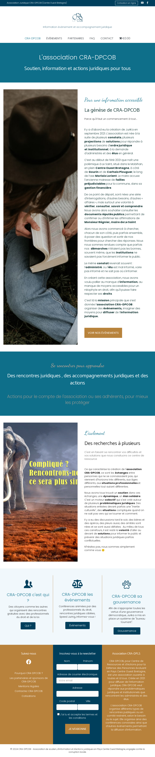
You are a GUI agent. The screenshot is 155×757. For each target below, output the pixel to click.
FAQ (92, 38)
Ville (88, 701)
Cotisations (29, 696)
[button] (28, 625)
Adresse (77, 688)
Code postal (67, 701)
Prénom (88, 661)
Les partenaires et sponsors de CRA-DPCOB (29, 679)
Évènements (54, 38)
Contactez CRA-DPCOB (29, 691)
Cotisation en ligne (126, 3)
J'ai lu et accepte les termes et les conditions (79, 716)
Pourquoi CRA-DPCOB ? (29, 673)
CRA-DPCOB (33, 38)
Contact (107, 38)
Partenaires (76, 38)
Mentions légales (28, 686)
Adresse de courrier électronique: (77, 674)
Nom (67, 661)
